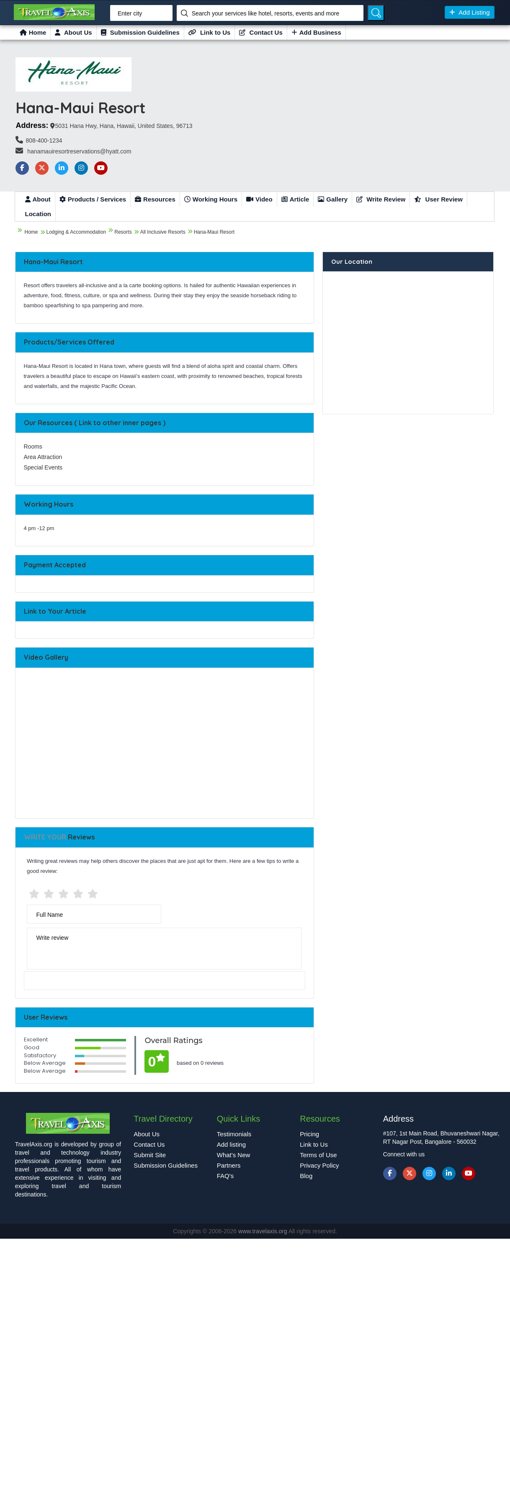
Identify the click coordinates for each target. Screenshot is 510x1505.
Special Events (43, 467)
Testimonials (234, 1134)
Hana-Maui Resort (214, 232)
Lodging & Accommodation (76, 232)
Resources (155, 199)
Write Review (380, 199)
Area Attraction (43, 457)
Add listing (231, 1144)
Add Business (316, 32)
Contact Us (260, 32)
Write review (52, 937)
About (38, 199)
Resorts (122, 232)
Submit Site (150, 1154)
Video (259, 199)
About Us (73, 32)
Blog (306, 1175)
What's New (233, 1154)
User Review (438, 199)
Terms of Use (318, 1154)
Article (295, 199)
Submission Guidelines (140, 32)
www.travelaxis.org (263, 1231)
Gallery (333, 199)
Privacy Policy (319, 1165)
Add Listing (469, 12)
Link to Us (209, 32)
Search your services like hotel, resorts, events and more (266, 13)
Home (33, 32)
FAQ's (225, 1175)
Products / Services (92, 199)
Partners (229, 1165)
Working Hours (210, 199)
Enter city (130, 13)
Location (38, 213)
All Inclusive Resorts (162, 232)
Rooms (33, 446)
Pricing (309, 1134)
